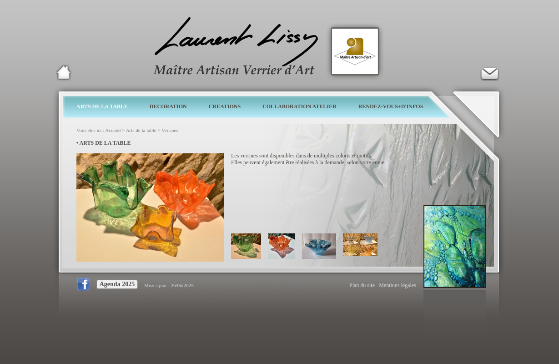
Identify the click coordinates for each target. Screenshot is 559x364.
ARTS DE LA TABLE (102, 106)
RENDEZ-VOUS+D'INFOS (390, 106)
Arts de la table (141, 130)
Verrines (169, 130)
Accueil (113, 130)
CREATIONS (225, 106)
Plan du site (362, 285)
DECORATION (168, 106)
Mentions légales (397, 285)
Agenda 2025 (117, 284)
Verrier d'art (489, 72)
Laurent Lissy (63, 72)
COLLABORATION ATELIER (299, 106)
